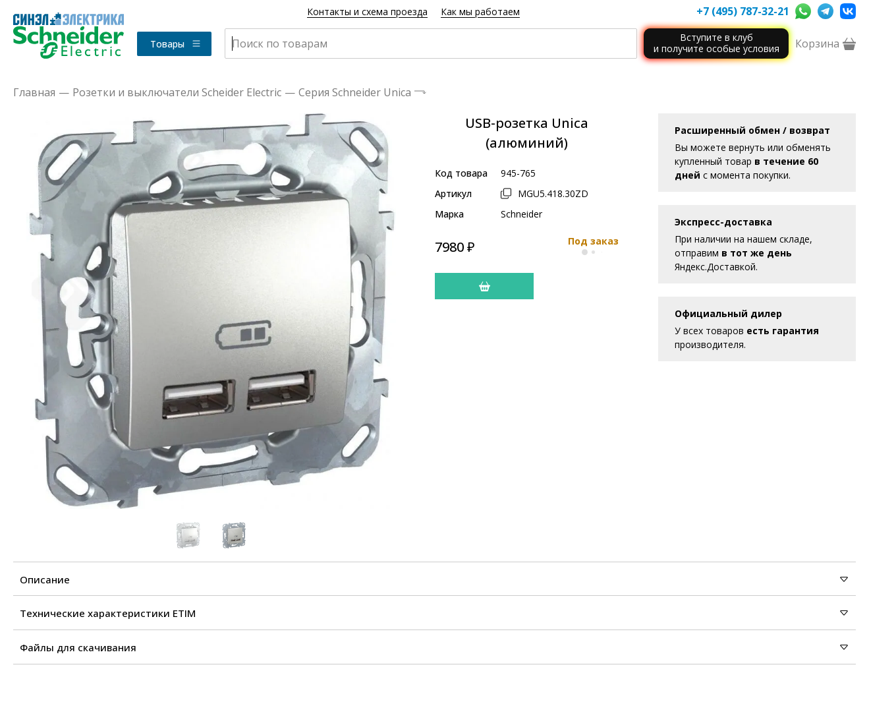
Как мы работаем (480, 11)
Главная (34, 92)
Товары (176, 44)
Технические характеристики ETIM (434, 613)
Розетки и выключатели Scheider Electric (176, 92)
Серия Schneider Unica (354, 92)
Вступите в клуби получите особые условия (716, 43)
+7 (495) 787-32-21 (742, 11)
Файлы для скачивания (434, 647)
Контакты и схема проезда (367, 11)
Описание (434, 579)
